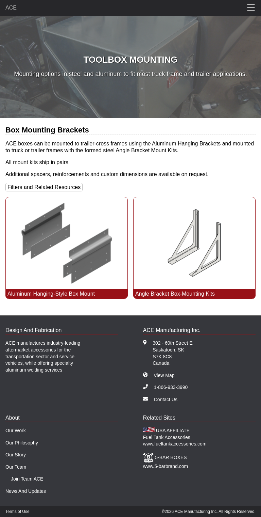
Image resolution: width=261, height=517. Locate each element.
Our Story (15, 454)
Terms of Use (17, 511)
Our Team (15, 467)
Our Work (15, 430)
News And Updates (25, 491)
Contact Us (165, 399)
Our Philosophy (21, 442)
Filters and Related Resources (44, 187)
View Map (164, 375)
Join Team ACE (27, 479)
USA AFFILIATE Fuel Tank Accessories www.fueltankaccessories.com (175, 437)
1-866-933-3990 (171, 387)
